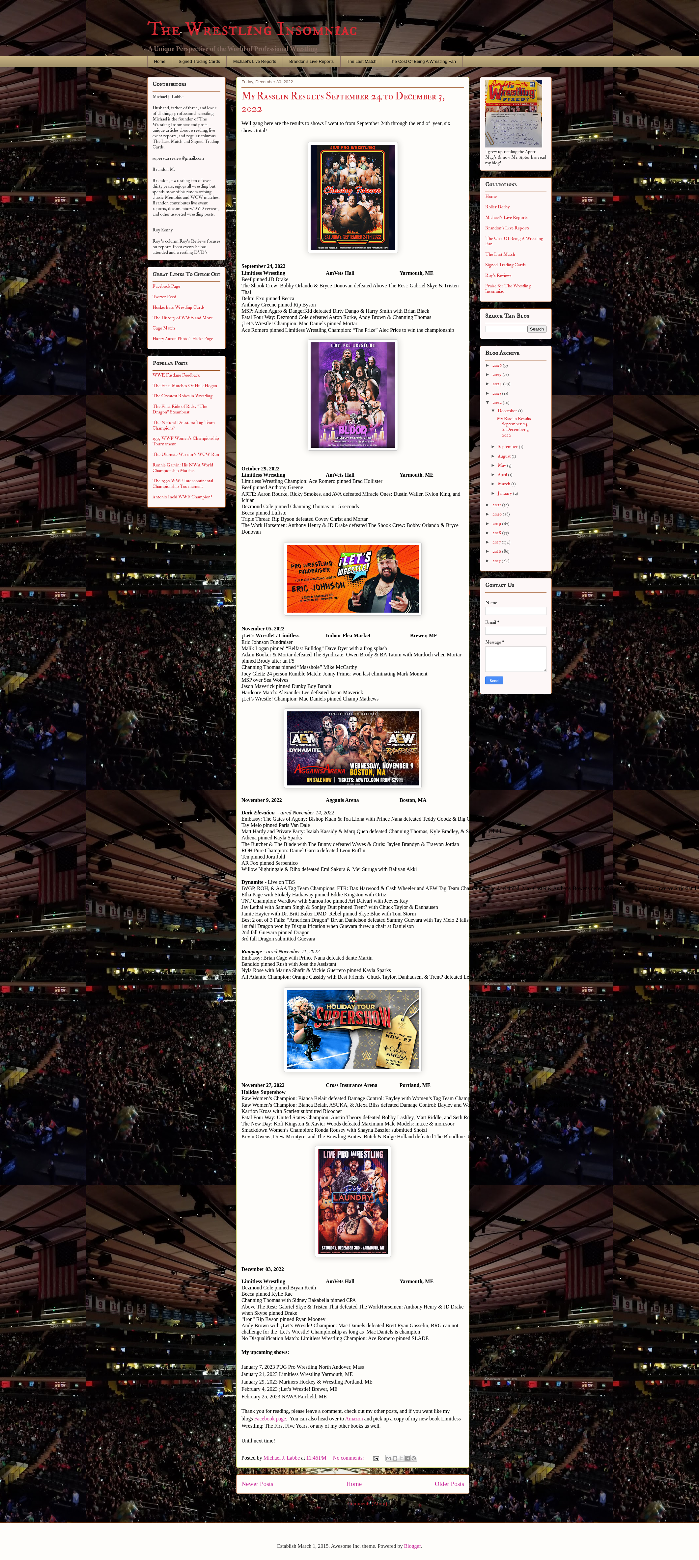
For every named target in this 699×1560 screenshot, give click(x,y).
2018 (497, 533)
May (502, 465)
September (508, 446)
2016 (497, 551)
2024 (497, 383)
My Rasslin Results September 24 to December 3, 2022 (514, 427)
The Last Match (362, 61)
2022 (497, 402)
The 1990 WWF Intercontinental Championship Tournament (183, 483)
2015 (497, 561)
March (504, 484)
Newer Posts (257, 1483)
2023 (497, 393)
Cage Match (164, 328)
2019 (497, 523)
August (505, 456)
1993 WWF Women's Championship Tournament (186, 441)
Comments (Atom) (367, 1503)
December (508, 410)
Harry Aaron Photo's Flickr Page (183, 338)
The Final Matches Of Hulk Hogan (185, 385)
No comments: (349, 1458)
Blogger (412, 1546)
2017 (497, 542)
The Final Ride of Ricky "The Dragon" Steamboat (180, 409)
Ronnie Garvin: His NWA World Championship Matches (183, 467)
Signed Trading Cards (199, 61)
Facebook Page (166, 286)
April (503, 474)
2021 (497, 505)
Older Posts (449, 1483)
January (505, 493)
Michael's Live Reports (254, 61)
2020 (497, 514)
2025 (497, 374)
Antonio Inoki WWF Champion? (182, 497)
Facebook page (270, 1418)
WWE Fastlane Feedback (176, 375)
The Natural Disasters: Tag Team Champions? (184, 425)
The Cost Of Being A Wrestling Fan (423, 61)
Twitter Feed (164, 297)
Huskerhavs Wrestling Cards (179, 307)
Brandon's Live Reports (311, 61)
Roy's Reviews (498, 275)
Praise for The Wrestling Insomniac (508, 288)
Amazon (354, 1418)
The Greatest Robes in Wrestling (182, 396)
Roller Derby (497, 207)
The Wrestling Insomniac (252, 29)
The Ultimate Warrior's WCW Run (186, 454)
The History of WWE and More (183, 318)
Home (160, 61)
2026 (497, 365)
